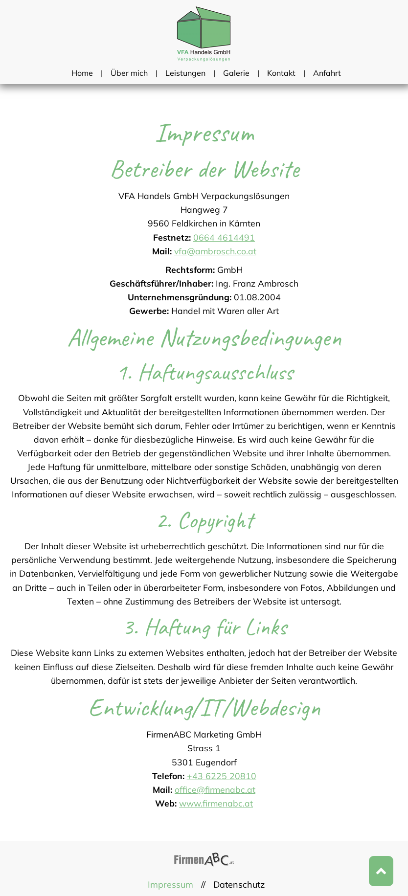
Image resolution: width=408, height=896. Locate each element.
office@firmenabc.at (215, 789)
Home (82, 73)
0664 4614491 (224, 237)
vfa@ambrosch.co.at (215, 251)
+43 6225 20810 (221, 775)
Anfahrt (327, 73)
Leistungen (185, 73)
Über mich (129, 73)
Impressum (170, 884)
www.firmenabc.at (216, 803)
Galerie (236, 73)
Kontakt (281, 73)
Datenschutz (239, 884)
